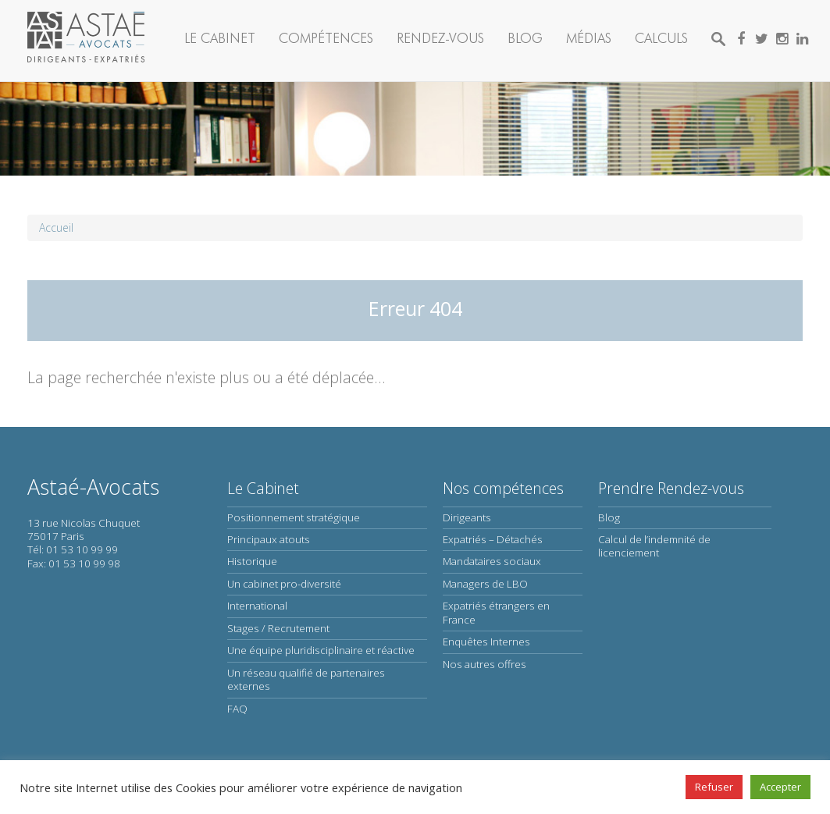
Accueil (56, 227)
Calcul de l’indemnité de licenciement (654, 546)
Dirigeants (467, 517)
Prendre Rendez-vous (671, 488)
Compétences (326, 38)
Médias (588, 38)
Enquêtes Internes (486, 641)
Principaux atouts (268, 539)
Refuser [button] (714, 787)
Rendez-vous (440, 38)
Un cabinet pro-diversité (284, 584)
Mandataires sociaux (492, 561)
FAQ (237, 709)
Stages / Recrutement (278, 628)
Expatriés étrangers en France (496, 612)
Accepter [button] (780, 787)
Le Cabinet (219, 38)
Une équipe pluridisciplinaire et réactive (321, 650)
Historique (252, 561)
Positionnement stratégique (293, 517)
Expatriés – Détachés (493, 539)
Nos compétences (503, 488)
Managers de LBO (485, 584)
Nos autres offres (484, 664)
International (257, 606)
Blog (525, 38)
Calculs (661, 38)
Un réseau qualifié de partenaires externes (306, 679)
